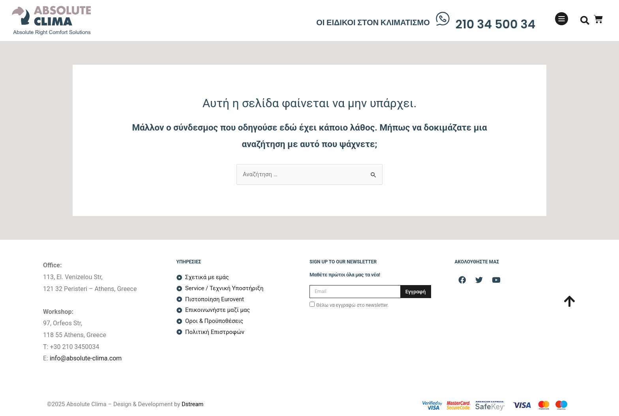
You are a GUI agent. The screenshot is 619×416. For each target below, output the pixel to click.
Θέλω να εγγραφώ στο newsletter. (352, 305)
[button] (585, 21)
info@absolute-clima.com (86, 358)
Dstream (193, 404)
